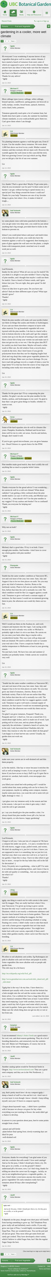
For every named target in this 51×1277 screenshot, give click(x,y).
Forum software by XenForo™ (18, 1269)
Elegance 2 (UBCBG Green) (10, 1266)
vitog (12, 890)
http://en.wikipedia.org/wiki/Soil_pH (16, 973)
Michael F (14, 88)
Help (48, 1266)
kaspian (13, 1025)
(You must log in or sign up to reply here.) (36, 1251)
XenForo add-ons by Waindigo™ (18, 1275)
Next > (13, 41)
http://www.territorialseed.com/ (21, 1069)
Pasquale (14, 565)
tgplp (12, 46)
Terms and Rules (44, 1269)
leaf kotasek (15, 210)
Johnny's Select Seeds (25, 1035)
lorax (12, 417)
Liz (11, 131)
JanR (12, 1056)
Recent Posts (6, 21)
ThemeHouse (30, 1271)
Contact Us (41, 1266)
